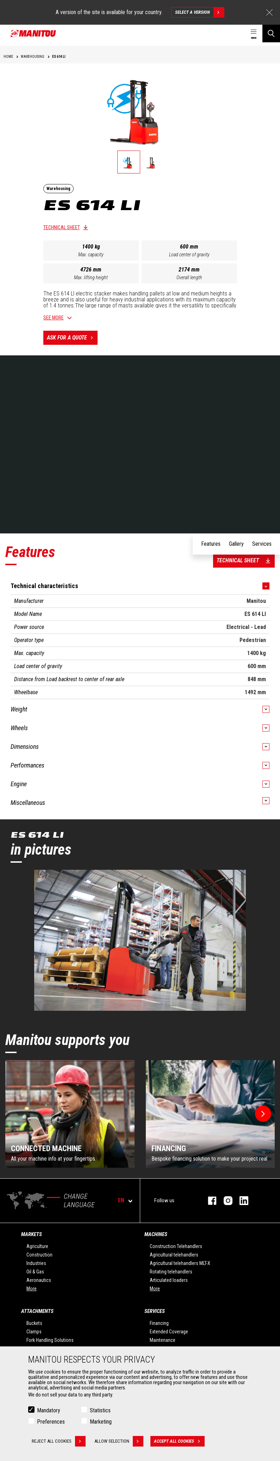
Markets (31, 1234)
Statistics (100, 1410)
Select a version (199, 12)
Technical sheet (61, 227)
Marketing (101, 1421)
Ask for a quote (72, 338)
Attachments (37, 1311)
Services (154, 1311)
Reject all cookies (59, 1441)
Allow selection (118, 1441)
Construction (39, 1255)
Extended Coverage (169, 1331)
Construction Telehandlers (176, 1246)
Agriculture (37, 1246)
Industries (36, 1263)
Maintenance (162, 1340)
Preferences (51, 1421)
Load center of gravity (189, 254)
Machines (155, 1234)
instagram (224, 1200)
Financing (159, 1323)
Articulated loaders (169, 1280)
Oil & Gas (35, 1271)
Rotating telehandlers (171, 1271)
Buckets (34, 1323)
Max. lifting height (91, 277)
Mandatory (48, 1410)
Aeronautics (38, 1280)
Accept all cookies (179, 1441)
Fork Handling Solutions (50, 1340)
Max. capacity (91, 254)
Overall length (189, 277)
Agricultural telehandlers (174, 1255)
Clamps (34, 1331)
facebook (209, 1200)
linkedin (240, 1200)
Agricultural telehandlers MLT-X (180, 1263)
